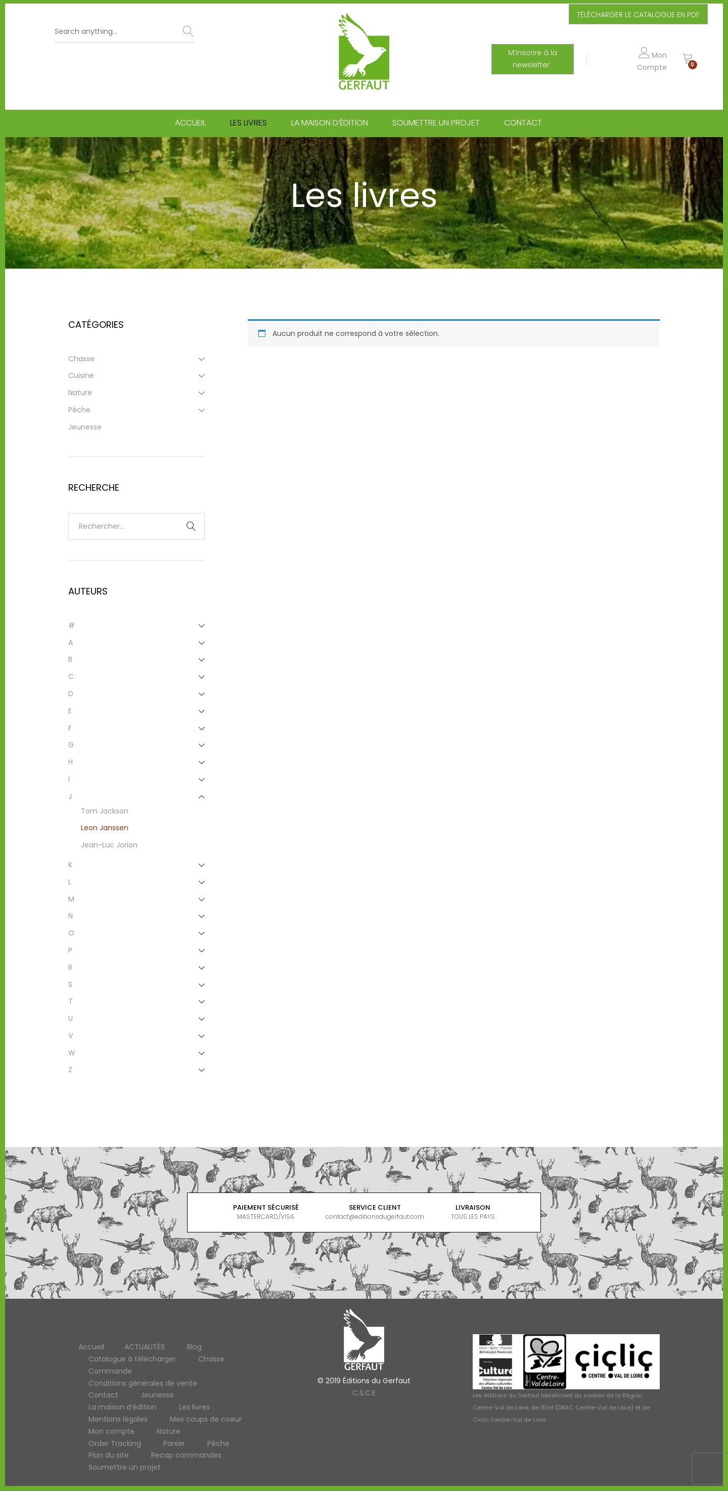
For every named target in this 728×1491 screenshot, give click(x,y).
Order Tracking (114, 1443)
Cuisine (81, 375)
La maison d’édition (329, 123)
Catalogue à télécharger (132, 1359)
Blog (194, 1347)
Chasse (81, 359)
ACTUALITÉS (144, 1347)
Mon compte (111, 1431)
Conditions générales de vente (142, 1383)
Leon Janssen (104, 828)
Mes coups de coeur (206, 1419)
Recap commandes (186, 1455)
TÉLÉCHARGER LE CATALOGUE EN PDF (638, 15)
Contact (523, 123)
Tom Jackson (104, 811)
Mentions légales (118, 1419)
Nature (80, 393)
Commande (110, 1371)
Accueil (190, 123)
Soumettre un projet (436, 123)
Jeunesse (85, 427)
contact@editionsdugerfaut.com (375, 1216)
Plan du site (108, 1455)
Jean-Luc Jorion (109, 845)
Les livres (248, 123)
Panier (174, 1443)
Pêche (79, 410)
